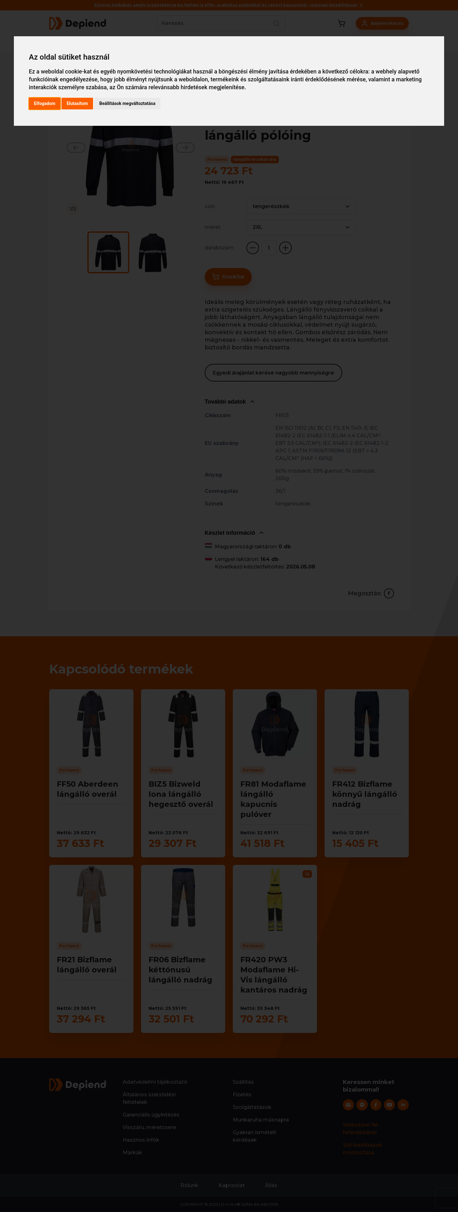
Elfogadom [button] (45, 103)
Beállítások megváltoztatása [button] (127, 103)
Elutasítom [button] (77, 103)
